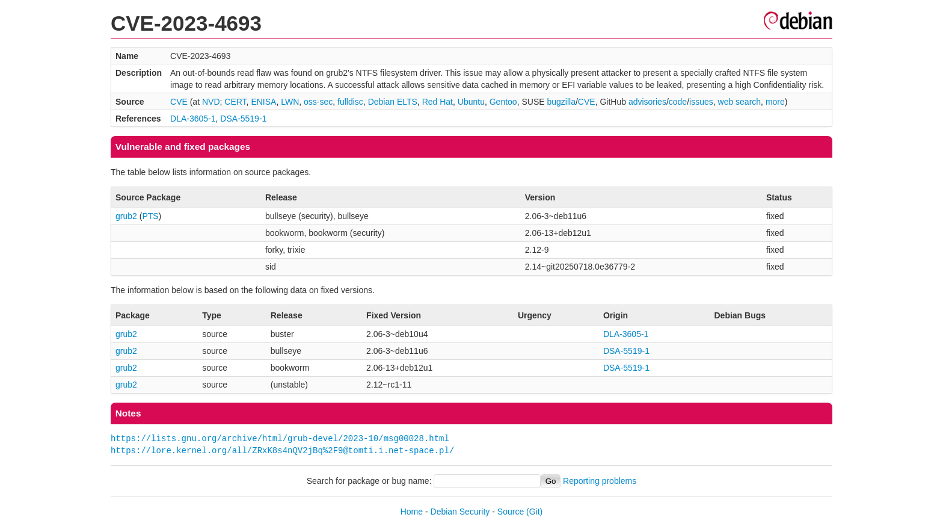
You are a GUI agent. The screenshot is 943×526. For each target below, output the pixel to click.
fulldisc (350, 102)
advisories (647, 102)
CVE (179, 102)
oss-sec (318, 102)
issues (701, 102)
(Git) (534, 511)
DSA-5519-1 (243, 118)
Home (412, 511)
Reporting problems (599, 481)
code (678, 102)
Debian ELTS (392, 102)
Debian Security (460, 511)
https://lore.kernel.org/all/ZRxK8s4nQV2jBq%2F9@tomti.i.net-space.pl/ (282, 450)
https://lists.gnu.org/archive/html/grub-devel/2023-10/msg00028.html (280, 438)
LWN (290, 102)
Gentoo (503, 102)
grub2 (126, 216)
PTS (150, 216)
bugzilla (561, 102)
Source (510, 511)
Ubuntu (471, 102)
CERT (235, 102)
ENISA (263, 102)
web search (739, 102)
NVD (211, 102)
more (775, 102)
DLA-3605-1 (193, 118)
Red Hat (437, 102)
